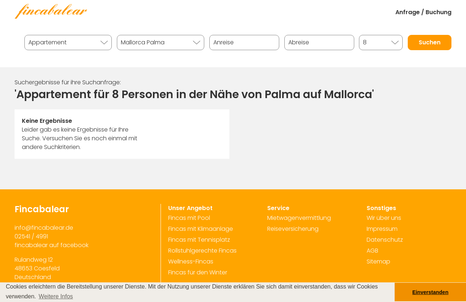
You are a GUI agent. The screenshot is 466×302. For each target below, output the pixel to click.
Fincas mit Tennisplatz (199, 239)
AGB (372, 250)
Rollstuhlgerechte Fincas (202, 250)
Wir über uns (384, 218)
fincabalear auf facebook (51, 245)
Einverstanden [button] (430, 292)
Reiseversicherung (293, 229)
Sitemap (378, 261)
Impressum (382, 229)
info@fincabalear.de (44, 228)
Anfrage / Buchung (423, 12)
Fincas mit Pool (189, 218)
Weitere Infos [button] (56, 296)
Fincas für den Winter (197, 272)
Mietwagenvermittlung (299, 218)
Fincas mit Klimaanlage (200, 229)
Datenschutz (385, 239)
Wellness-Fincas (190, 261)
